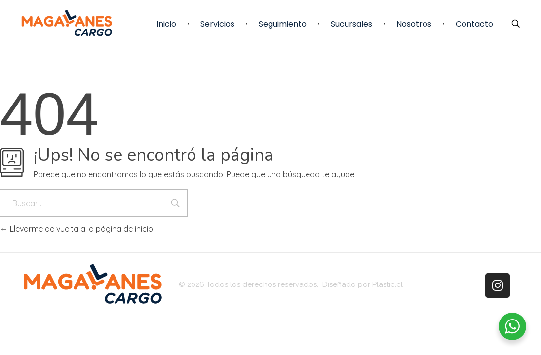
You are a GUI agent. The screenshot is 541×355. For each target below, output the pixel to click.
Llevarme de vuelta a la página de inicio (76, 229)
